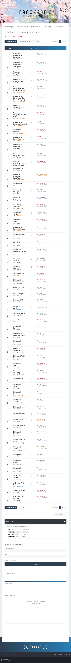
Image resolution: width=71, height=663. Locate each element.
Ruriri (18, 359)
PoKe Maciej (20, 443)
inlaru (41, 273)
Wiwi (40, 53)
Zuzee (18, 388)
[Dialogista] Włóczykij (17, 191)
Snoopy (19, 421)
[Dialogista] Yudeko (17, 213)
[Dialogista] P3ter (19, 300)
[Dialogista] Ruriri (19, 413)
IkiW (18, 289)
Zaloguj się (8, 544)
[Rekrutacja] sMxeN (17, 198)
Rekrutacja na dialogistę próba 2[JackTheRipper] (19, 98)
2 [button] (62, 41)
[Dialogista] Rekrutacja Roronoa (19, 281)
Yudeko (19, 215)
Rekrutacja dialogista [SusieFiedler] (17, 176)
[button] (65, 41)
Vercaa (19, 157)
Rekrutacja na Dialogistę (17, 349)
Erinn (18, 337)
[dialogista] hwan (19, 490)
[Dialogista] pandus (17, 461)
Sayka (18, 367)
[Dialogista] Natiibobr (17, 448)
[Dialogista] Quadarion (17, 393)
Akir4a (18, 329)
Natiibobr (19, 450)
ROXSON (19, 58)
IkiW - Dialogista (18, 287)
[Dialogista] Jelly (18, 378)
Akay (18, 456)
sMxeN (19, 201)
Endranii (19, 403)
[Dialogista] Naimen (17, 469)
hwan (18, 492)
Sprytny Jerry (20, 352)
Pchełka (41, 413)
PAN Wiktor (20, 486)
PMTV (18, 427)
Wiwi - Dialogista (18, 294)
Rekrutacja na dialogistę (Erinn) (19, 334)
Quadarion (20, 395)
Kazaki (19, 230)
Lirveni (19, 315)
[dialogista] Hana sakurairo (18, 497)
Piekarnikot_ (20, 208)
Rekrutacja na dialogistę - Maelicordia (17, 64)
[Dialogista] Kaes (18, 407)
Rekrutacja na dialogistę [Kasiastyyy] (17, 146)
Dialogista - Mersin (17, 307)
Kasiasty (19, 150)
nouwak (41, 96)
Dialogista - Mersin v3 (17, 243)
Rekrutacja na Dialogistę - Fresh (19, 106)
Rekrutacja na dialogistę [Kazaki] (19, 228)
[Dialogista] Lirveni (17, 342)
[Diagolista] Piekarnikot (17, 206)
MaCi (18, 83)
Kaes (18, 408)
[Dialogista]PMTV (19, 426)
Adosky (19, 140)
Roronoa (19, 255)
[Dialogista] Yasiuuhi (17, 433)
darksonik (20, 133)
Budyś (41, 242)
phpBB (10, 659)
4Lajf (18, 275)
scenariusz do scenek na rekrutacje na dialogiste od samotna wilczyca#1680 (20, 165)
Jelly (18, 380)
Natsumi (19, 125)
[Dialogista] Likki (18, 419)
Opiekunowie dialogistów (19, 37)
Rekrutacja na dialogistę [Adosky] (19, 138)
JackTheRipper (21, 92)
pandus (19, 464)
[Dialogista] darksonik (17, 130)
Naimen (19, 471)
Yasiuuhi (19, 435)
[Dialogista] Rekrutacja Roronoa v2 (19, 251)
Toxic (18, 223)
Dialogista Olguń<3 (16, 267)
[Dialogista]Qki (18, 184)
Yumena (19, 479)
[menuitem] (12, 3)
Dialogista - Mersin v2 (17, 260)
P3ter (18, 238)
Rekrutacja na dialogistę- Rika (18, 73)
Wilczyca (19, 170)
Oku (40, 313)
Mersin (19, 245)
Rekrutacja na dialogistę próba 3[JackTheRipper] (19, 88)
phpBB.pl (23, 661)
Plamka (19, 269)
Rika (18, 75)
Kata (18, 321)
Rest (18, 193)
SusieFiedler (20, 179)
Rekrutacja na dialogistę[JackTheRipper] (20, 115)
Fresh (18, 109)
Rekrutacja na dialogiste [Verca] (19, 155)
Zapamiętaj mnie (11, 560)
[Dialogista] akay (18, 454)
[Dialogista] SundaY (17, 327)
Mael (18, 68)
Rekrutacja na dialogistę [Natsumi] (20, 123)
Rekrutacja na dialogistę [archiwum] (22, 32)
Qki (17, 185)
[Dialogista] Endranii (17, 400)
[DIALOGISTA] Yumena (17, 476)
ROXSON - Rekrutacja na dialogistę (17, 55)
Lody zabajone (18, 320)
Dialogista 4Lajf (18, 274)
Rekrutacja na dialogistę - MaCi (18, 80)
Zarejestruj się (17, 544)
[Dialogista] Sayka (17, 364)
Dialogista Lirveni (19, 314)
